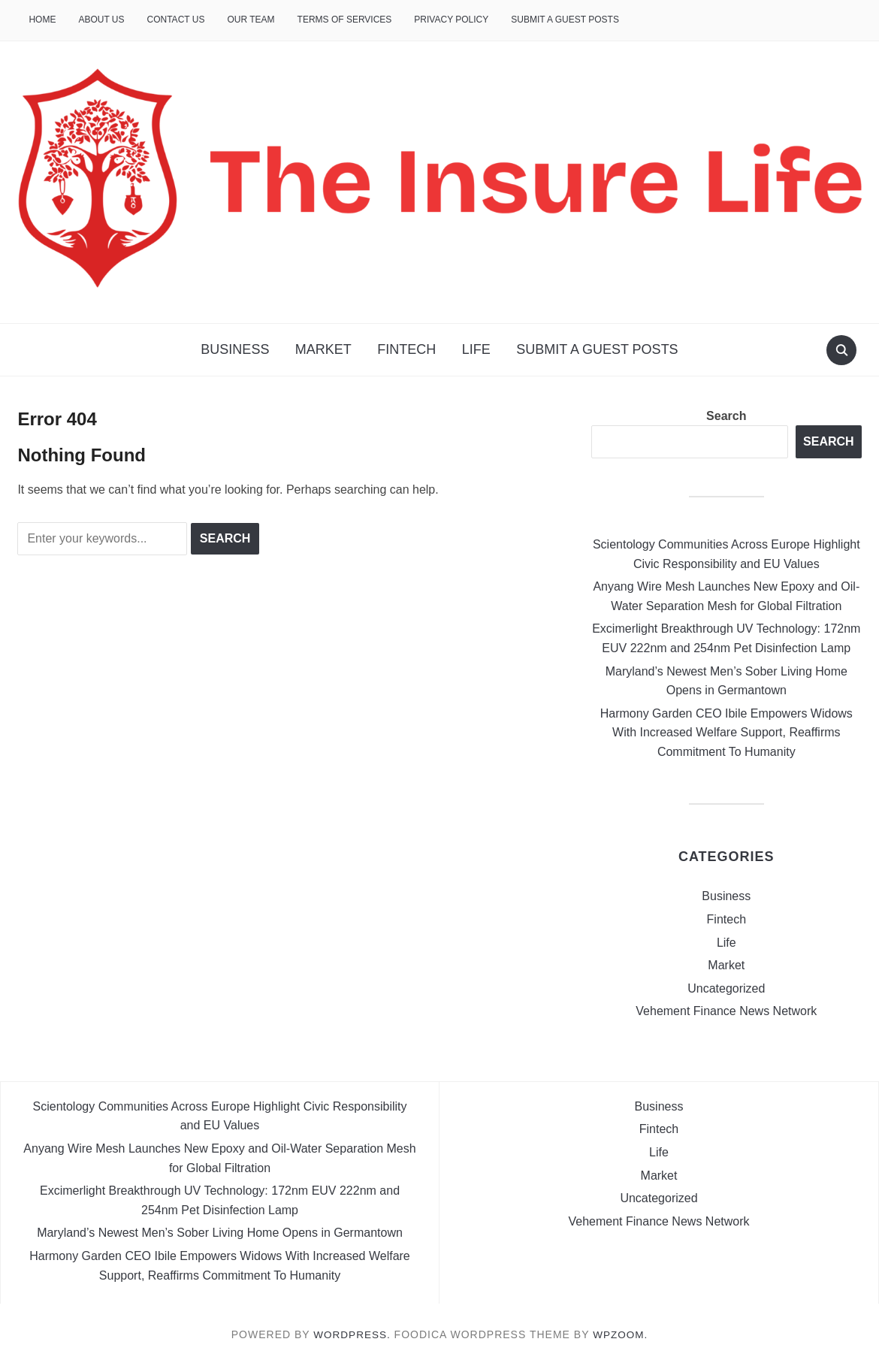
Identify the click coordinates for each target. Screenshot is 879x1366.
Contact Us (176, 19)
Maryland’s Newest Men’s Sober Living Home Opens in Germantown (220, 1232)
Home (42, 19)
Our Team (250, 19)
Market (323, 349)
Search (726, 415)
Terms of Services (345, 19)
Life (476, 349)
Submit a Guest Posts (565, 19)
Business (235, 349)
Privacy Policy (451, 19)
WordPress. (351, 1334)
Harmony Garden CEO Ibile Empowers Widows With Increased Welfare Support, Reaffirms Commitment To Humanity (726, 732)
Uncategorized (726, 988)
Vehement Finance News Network (726, 1011)
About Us (101, 19)
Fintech (406, 349)
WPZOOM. (622, 1334)
